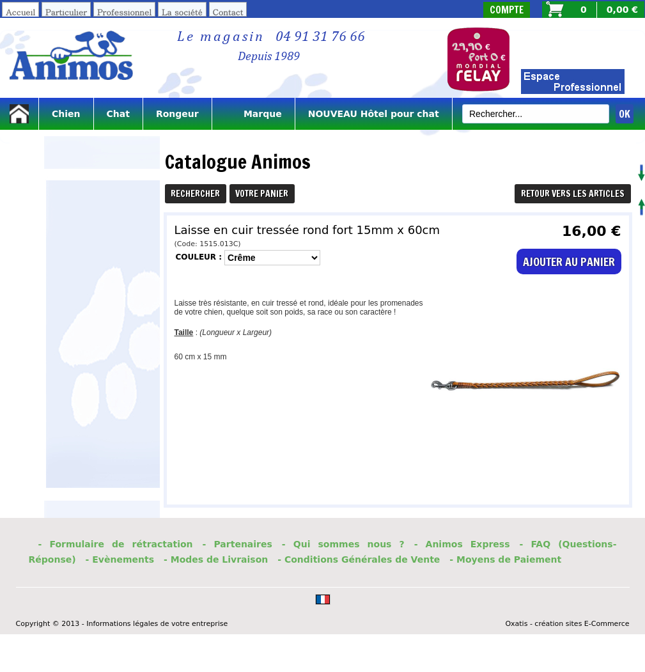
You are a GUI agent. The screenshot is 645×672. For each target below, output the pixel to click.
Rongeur (177, 114)
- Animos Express (462, 544)
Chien (66, 114)
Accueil (20, 12)
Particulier (66, 12)
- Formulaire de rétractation (115, 544)
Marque (253, 114)
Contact (228, 12)
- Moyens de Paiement (505, 559)
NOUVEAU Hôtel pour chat (373, 114)
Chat (118, 114)
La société (182, 12)
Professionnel (124, 12)
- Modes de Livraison (216, 559)
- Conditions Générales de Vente (358, 559)
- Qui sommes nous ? (343, 544)
